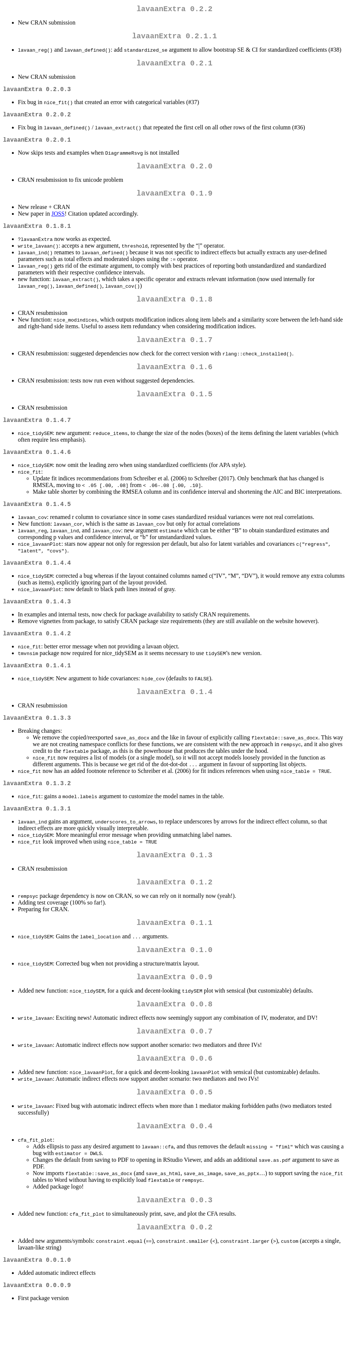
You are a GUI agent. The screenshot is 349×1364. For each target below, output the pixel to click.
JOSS (58, 225)
